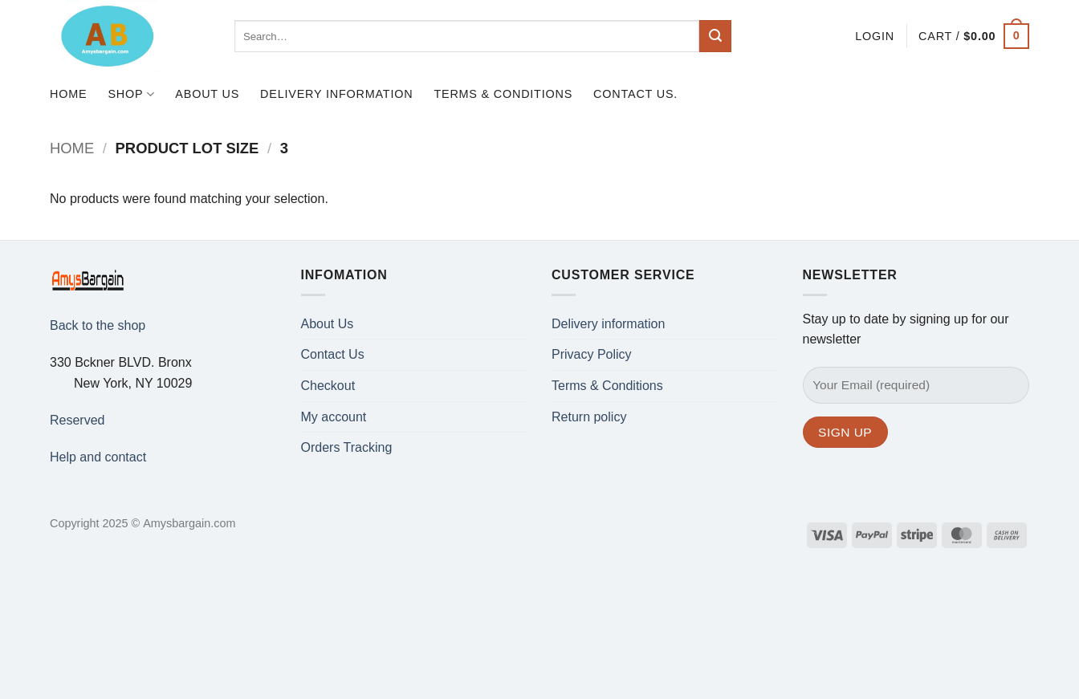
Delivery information (336, 93)
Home (68, 93)
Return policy (589, 417)
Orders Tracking (347, 447)
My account (334, 417)
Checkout (328, 385)
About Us (207, 93)
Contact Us (332, 354)
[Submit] (715, 36)
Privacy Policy (592, 354)
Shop (131, 94)
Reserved (77, 420)
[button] (874, 36)
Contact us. (635, 93)
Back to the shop (97, 325)
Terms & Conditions (503, 93)
